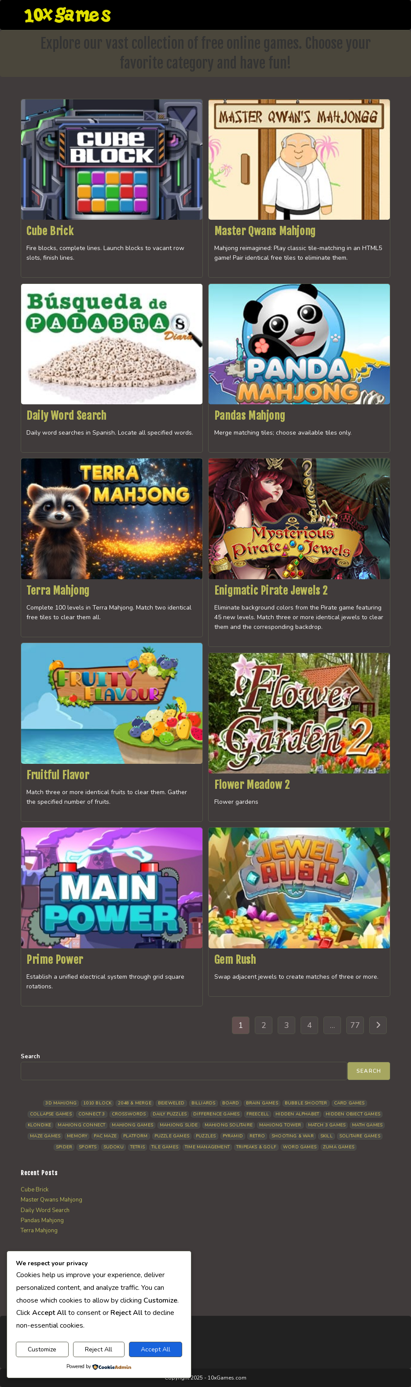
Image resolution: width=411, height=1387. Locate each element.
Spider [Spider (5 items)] (64, 1147)
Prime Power (54, 959)
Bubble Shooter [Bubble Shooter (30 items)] (306, 1103)
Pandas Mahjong (249, 415)
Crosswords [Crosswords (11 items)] (129, 1114)
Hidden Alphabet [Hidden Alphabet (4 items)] (297, 1114)
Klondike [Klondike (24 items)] (39, 1125)
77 (355, 1025)
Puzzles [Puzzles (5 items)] (206, 1136)
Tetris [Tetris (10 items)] (137, 1147)
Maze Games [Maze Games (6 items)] (45, 1136)
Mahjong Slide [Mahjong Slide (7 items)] (179, 1125)
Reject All (98, 1349)
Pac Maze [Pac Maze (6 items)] (105, 1136)
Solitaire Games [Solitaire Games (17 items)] (359, 1136)
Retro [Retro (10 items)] (257, 1136)
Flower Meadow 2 (252, 785)
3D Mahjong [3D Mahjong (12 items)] (61, 1103)
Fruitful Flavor (57, 775)
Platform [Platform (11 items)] (135, 1136)
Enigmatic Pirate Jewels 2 (271, 590)
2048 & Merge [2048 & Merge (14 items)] (134, 1103)
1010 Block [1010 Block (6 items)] (97, 1103)
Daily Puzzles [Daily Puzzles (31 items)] (170, 1114)
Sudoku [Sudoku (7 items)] (113, 1147)
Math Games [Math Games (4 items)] (367, 1125)
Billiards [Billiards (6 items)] (203, 1103)
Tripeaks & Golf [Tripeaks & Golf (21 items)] (256, 1147)
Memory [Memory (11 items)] (77, 1136)
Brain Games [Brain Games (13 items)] (262, 1103)
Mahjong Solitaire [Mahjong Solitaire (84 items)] (229, 1125)
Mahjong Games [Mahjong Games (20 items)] (132, 1125)
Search (30, 1056)
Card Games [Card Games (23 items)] (349, 1103)
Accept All (155, 1349)
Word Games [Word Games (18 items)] (299, 1147)
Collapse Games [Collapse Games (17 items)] (51, 1114)
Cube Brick (49, 231)
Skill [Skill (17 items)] (326, 1136)
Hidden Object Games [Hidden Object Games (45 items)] (353, 1114)
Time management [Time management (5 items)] (207, 1147)
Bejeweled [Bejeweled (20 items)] (171, 1103)
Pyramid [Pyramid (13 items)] (233, 1136)
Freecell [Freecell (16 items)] (257, 1114)
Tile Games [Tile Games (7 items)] (164, 1147)
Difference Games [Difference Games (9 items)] (216, 1114)
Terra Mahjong (58, 590)
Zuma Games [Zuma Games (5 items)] (338, 1147)
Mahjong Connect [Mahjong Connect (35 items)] (81, 1125)
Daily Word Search (66, 415)
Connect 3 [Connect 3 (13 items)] (91, 1114)
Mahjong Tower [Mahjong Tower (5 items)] (280, 1125)
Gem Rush (235, 959)
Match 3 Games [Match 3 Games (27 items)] (327, 1125)
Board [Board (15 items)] (230, 1103)
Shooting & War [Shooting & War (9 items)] (293, 1136)
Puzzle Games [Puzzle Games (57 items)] (171, 1136)
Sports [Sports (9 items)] (87, 1147)
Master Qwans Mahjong (265, 231)
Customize (42, 1349)
